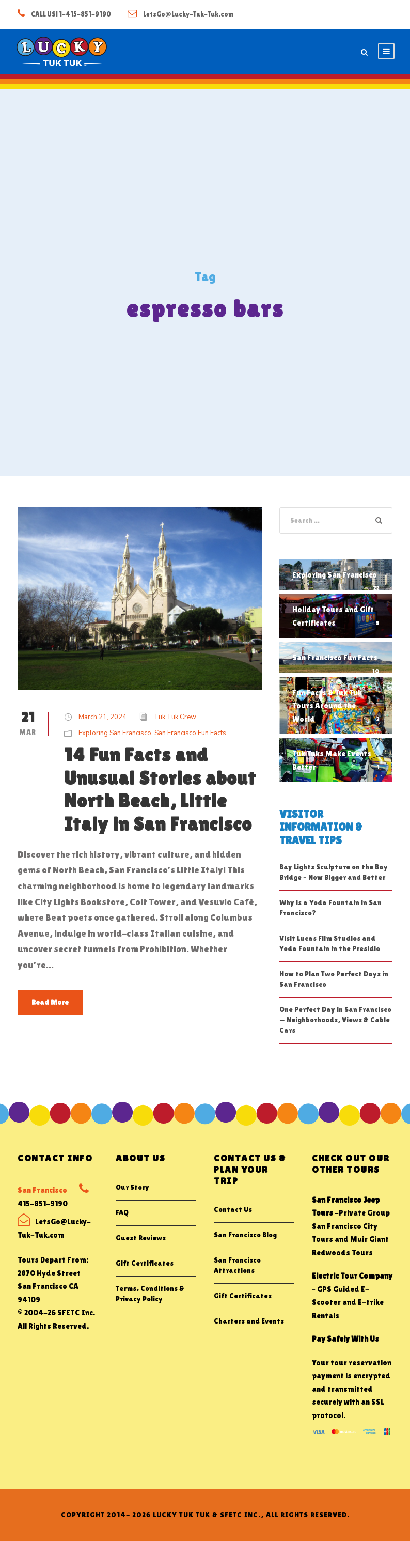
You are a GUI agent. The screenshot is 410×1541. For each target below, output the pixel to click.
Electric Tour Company (352, 1275)
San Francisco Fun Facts (190, 733)
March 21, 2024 (102, 717)
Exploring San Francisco (114, 733)
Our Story (132, 1187)
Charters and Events (249, 1321)
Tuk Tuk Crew (175, 717)
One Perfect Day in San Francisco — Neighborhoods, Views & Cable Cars (335, 1019)
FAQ (122, 1212)
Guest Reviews (141, 1238)
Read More (50, 1002)
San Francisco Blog (245, 1235)
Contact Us (233, 1209)
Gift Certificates (145, 1263)
